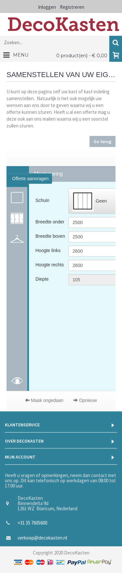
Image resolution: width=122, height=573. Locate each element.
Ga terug (102, 141)
